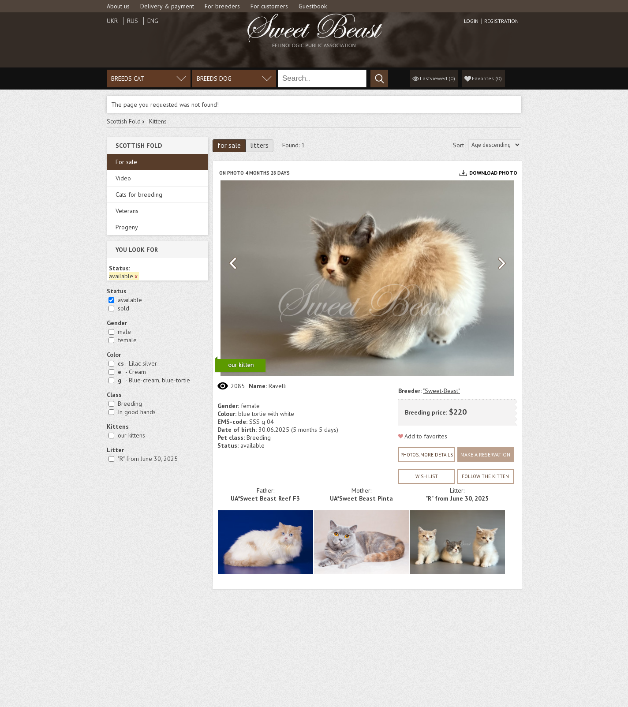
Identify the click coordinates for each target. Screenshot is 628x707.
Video (123, 178)
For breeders (222, 6)
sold (123, 308)
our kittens (131, 435)
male (124, 332)
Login (471, 21)
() (487, 78)
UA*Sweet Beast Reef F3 (265, 498)
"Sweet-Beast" (441, 391)
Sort (458, 145)
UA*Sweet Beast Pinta (361, 498)
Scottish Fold (124, 121)
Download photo (493, 172)
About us (118, 6)
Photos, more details (426, 455)
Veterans (127, 211)
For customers (269, 6)
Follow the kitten (485, 476)
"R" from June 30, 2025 (148, 459)
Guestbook (313, 6)
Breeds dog (214, 78)
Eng (152, 21)
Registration (501, 21)
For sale (126, 162)
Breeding (130, 404)
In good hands (137, 412)
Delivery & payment (167, 6)
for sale (229, 145)
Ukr (112, 21)
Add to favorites (425, 436)
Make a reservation (485, 454)
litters (259, 145)
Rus (132, 21)
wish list (426, 476)
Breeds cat (127, 78)
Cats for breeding (139, 194)
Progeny (127, 227)
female (127, 340)
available (130, 300)
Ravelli (278, 386)
